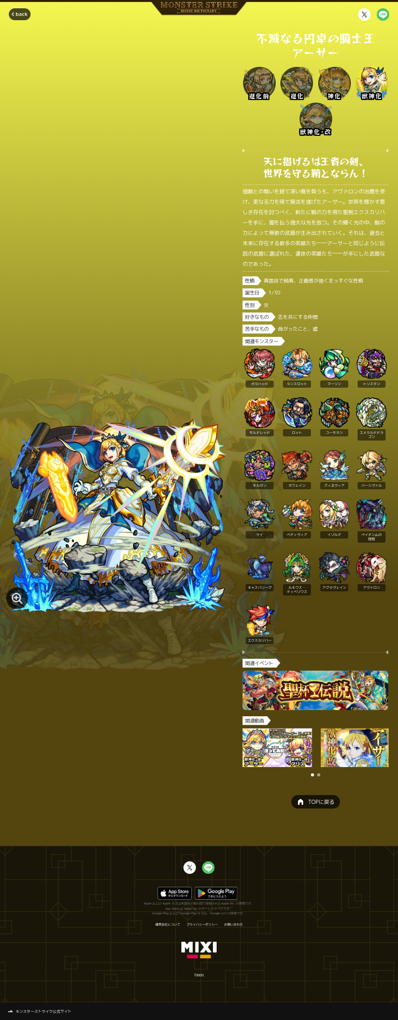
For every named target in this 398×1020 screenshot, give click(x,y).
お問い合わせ (233, 924)
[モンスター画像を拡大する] (17, 598)
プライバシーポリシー (202, 924)
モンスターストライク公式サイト (44, 1011)
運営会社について (167, 924)
